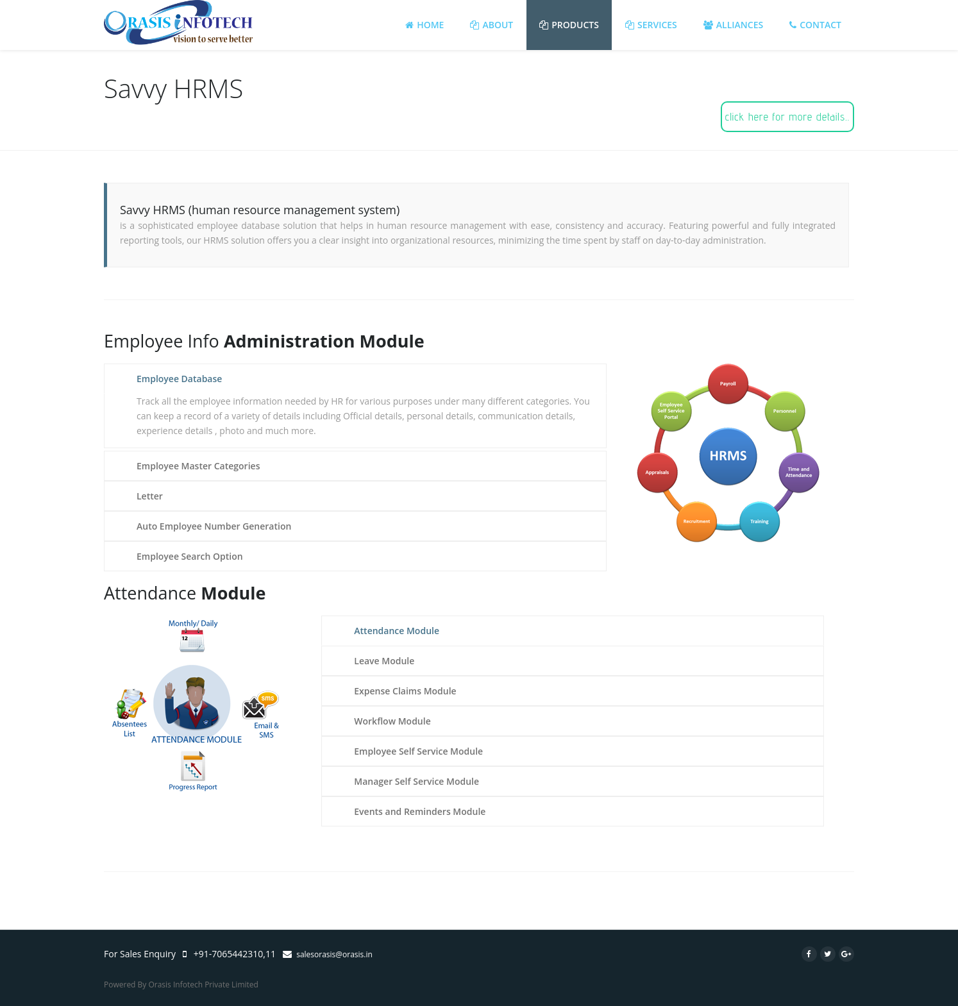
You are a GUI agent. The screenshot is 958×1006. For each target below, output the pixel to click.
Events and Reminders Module (419, 811)
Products (569, 25)
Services (651, 25)
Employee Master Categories (198, 466)
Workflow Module (392, 721)
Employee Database (179, 379)
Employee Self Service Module (418, 751)
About (491, 25)
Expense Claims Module (405, 691)
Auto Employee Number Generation (214, 526)
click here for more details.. (787, 116)
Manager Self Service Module (416, 781)
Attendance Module (396, 631)
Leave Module (384, 661)
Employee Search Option (190, 556)
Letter (150, 496)
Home (424, 25)
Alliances (733, 25)
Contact (815, 25)
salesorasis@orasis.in (334, 954)
